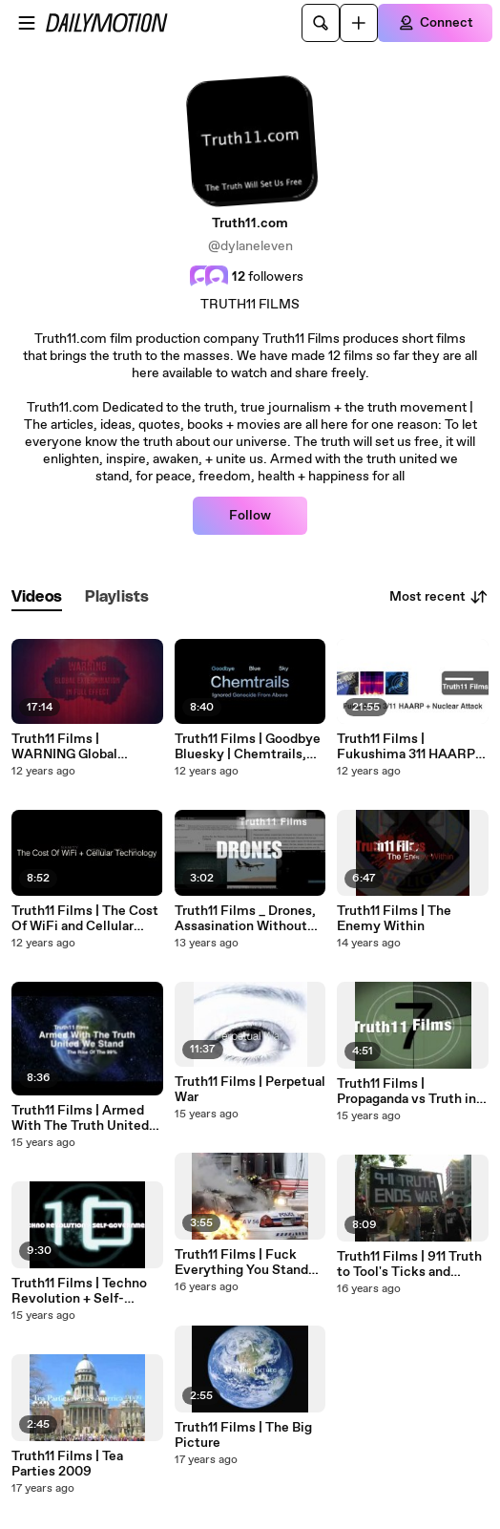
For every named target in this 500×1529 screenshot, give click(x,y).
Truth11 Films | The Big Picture (243, 1435)
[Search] (321, 23)
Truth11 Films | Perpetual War (250, 1089)
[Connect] (435, 23)
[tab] (36, 597)
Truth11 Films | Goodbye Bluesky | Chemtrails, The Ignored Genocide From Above (248, 747)
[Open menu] (26, 23)
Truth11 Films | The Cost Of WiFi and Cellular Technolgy (84, 918)
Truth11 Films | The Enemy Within (394, 918)
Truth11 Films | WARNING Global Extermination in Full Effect (76, 747)
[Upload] (359, 23)
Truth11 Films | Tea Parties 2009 (67, 1464)
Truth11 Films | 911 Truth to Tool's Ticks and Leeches (409, 1264)
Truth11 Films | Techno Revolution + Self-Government (79, 1291)
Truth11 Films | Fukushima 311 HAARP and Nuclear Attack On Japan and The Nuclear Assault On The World (406, 747)
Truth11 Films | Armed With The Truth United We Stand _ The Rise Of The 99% (83, 1118)
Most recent (439, 596)
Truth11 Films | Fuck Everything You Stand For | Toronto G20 (241, 1262)
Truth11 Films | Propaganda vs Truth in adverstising (406, 1091)
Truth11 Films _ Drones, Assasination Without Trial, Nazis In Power (245, 918)
